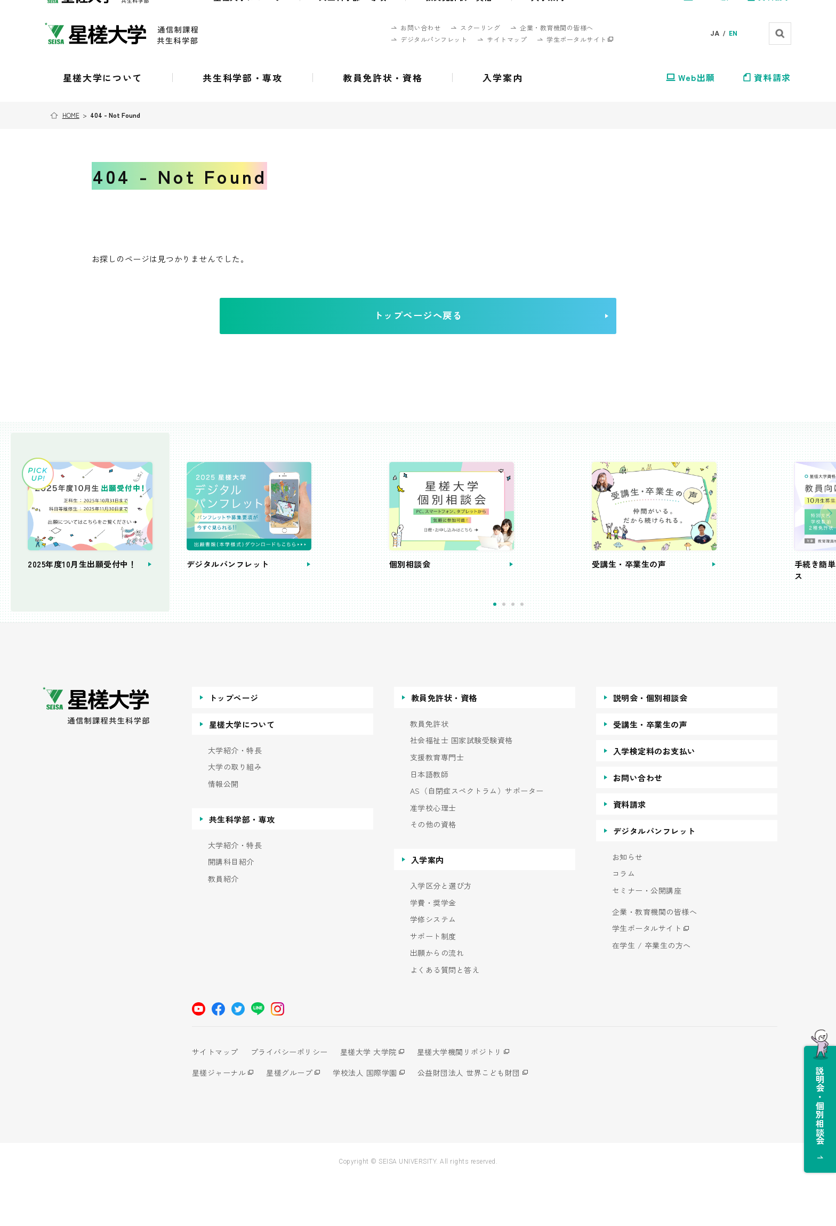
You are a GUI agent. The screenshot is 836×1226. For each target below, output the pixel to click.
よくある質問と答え (445, 1016)
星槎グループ (293, 1118)
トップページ (234, 743)
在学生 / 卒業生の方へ (651, 991)
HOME (72, 114)
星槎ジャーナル (219, 1118)
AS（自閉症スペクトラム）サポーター (477, 837)
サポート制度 (433, 982)
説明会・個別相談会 (650, 743)
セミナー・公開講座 (647, 936)
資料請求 (629, 850)
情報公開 (223, 830)
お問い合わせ (638, 823)
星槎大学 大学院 (376, 1097)
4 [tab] (556, 650)
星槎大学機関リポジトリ (470, 1097)
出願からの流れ (437, 999)
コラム (624, 920)
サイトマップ (215, 1097)
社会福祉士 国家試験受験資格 (461, 787)
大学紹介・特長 (235, 796)
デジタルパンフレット (654, 876)
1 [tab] (528, 650)
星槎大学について (242, 770)
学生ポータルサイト (647, 975)
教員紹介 (223, 925)
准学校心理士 (433, 854)
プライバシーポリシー (293, 1097)
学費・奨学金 (433, 949)
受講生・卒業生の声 (650, 770)
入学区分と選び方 (441, 932)
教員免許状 (429, 770)
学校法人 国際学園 (372, 1118)
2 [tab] (538, 650)
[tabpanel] (350, 550)
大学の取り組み (235, 813)
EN (733, 33)
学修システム (433, 966)
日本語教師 (429, 820)
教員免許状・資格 (444, 743)
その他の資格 (433, 871)
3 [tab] (547, 650)
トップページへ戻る (434, 324)
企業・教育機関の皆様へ (654, 958)
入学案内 (427, 905)
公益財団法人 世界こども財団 (480, 1118)
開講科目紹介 (231, 908)
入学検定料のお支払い (654, 796)
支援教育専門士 (437, 803)
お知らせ (627, 903)
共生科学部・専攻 (242, 865)
